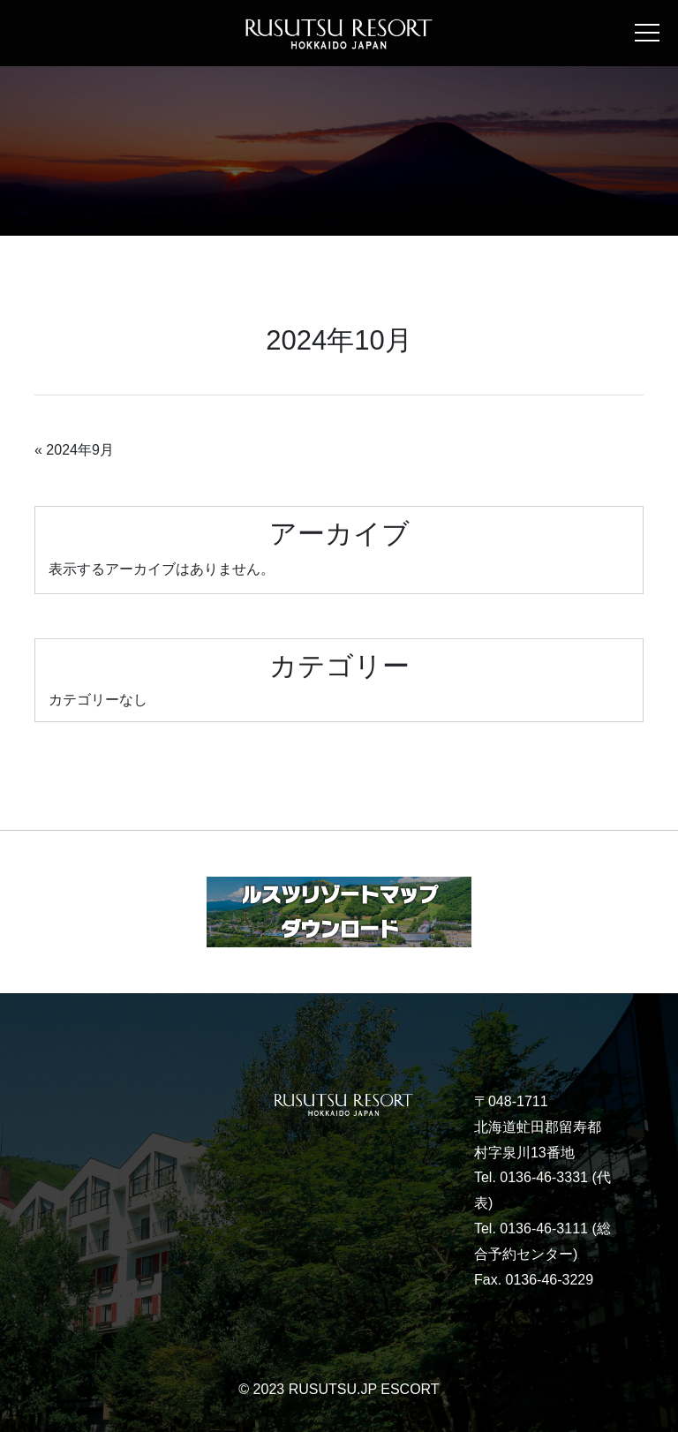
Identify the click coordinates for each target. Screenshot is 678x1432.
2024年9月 (80, 449)
